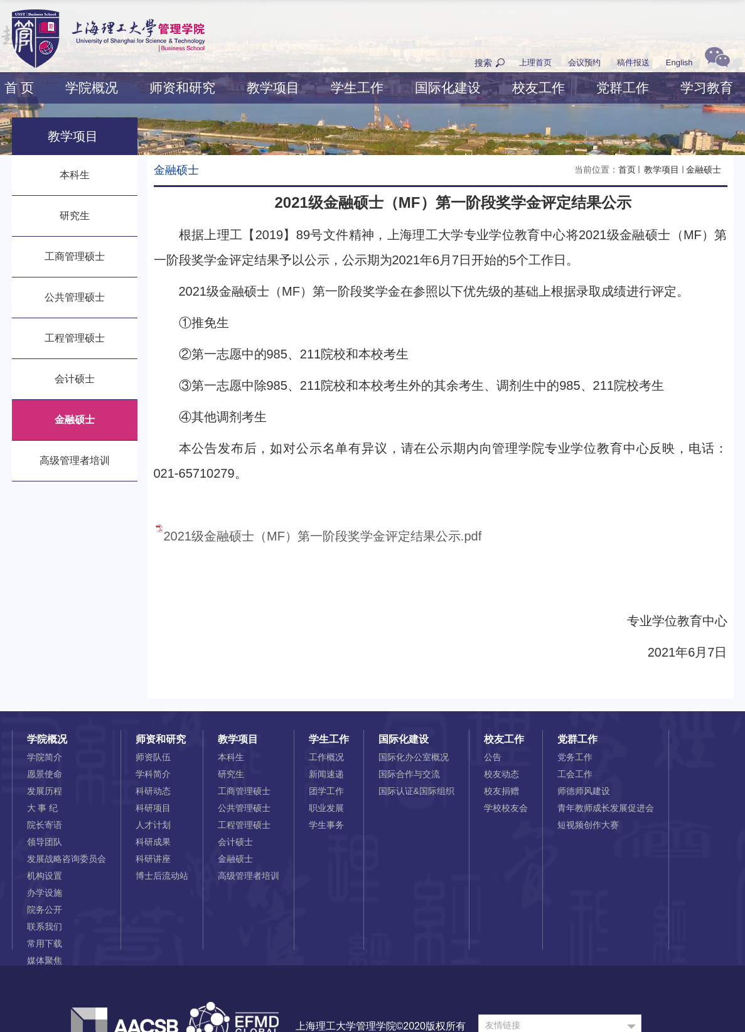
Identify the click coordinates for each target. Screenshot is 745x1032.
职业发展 (326, 808)
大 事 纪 (42, 808)
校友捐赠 (501, 791)
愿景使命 (44, 774)
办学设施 (44, 893)
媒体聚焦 (44, 960)
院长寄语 (44, 825)
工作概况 (326, 757)
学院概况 (91, 87)
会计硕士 (235, 842)
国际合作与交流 (409, 774)
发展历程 (44, 791)
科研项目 (153, 808)
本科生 (231, 757)
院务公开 (44, 910)
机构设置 (44, 876)
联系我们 (44, 927)
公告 (492, 757)
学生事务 (326, 825)
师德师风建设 (583, 791)
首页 (627, 169)
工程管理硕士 (244, 825)
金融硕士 (703, 169)
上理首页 (535, 62)
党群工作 (622, 87)
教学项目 (273, 87)
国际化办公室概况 (413, 757)
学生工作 (357, 87)
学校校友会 (506, 808)
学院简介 (44, 757)
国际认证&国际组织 (416, 791)
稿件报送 (633, 62)
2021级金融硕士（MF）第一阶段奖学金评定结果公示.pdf (323, 536)
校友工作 (538, 87)
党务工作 (574, 757)
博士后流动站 (162, 876)
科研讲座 (153, 859)
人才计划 (153, 825)
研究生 (231, 774)
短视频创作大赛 (588, 825)
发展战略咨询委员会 (66, 859)
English (679, 62)
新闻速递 (326, 774)
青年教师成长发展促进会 (605, 808)
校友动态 (501, 774)
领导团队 (44, 842)
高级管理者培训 (248, 876)
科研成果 (153, 842)
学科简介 (153, 774)
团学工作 (326, 791)
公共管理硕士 (244, 808)
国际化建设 (448, 87)
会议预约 (584, 62)
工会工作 (574, 774)
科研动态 (153, 791)
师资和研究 (182, 87)
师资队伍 (153, 757)
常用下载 (44, 943)
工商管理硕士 (244, 791)
